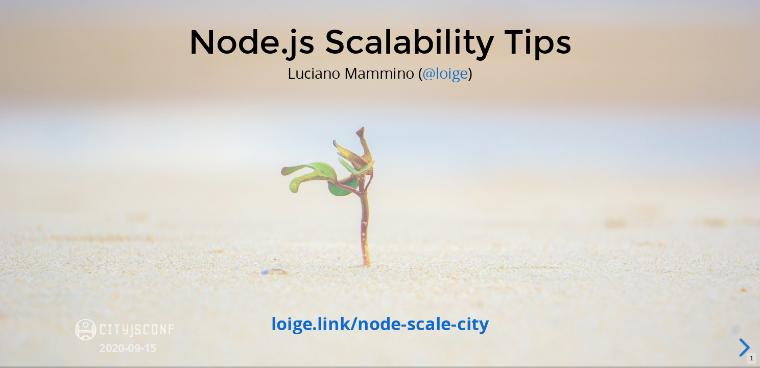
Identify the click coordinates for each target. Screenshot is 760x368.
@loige (445, 73)
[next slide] (746, 347)
